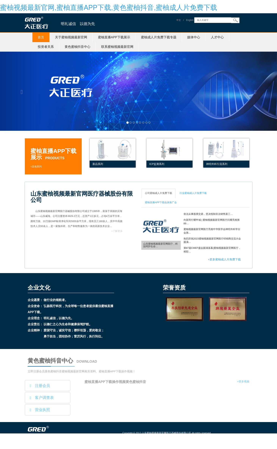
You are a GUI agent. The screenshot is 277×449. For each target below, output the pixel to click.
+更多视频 (243, 381)
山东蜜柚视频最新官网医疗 (55, 447)
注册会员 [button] (40, 386)
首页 (41, 37)
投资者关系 (46, 47)
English (189, 20)
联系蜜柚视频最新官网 (117, 47)
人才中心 (217, 37)
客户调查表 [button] (42, 397)
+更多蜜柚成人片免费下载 (224, 259)
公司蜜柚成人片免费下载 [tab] (158, 193)
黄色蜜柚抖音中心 (77, 47)
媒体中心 (193, 37)
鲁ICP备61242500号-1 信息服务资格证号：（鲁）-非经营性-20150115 (161, 438)
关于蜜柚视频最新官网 (71, 37)
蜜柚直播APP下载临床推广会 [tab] (161, 202)
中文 (178, 20)
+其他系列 (36, 166)
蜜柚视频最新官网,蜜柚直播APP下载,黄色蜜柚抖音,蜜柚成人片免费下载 (108, 7)
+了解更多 (117, 231)
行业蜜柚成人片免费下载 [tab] (193, 193)
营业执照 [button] (40, 410)
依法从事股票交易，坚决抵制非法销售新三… (208, 214)
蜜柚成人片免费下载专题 (158, 37)
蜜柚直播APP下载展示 (114, 37)
